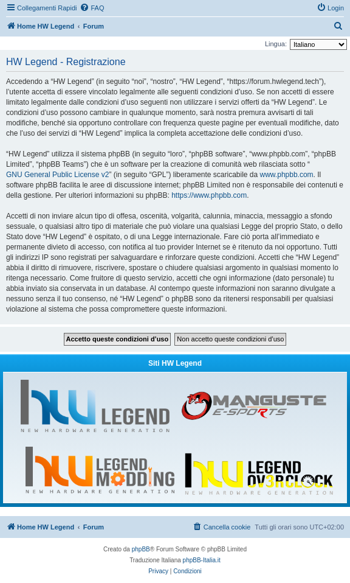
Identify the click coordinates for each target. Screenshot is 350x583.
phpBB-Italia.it (202, 560)
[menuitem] (92, 8)
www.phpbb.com (287, 174)
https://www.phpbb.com (209, 195)
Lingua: (276, 43)
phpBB (141, 549)
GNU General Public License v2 (57, 174)
